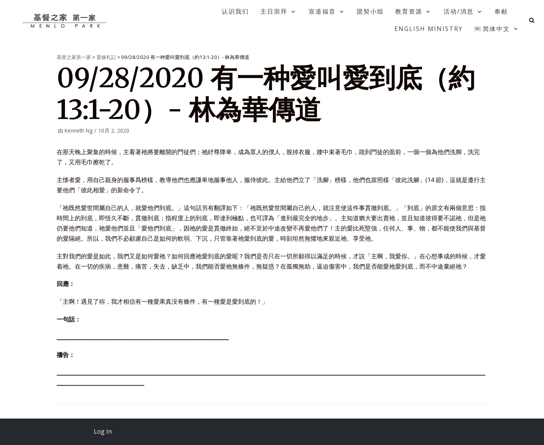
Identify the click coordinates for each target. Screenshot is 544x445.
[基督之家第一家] (65, 20)
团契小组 (370, 11)
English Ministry (428, 29)
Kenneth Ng (79, 130)
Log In (103, 431)
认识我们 (235, 11)
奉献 (501, 11)
